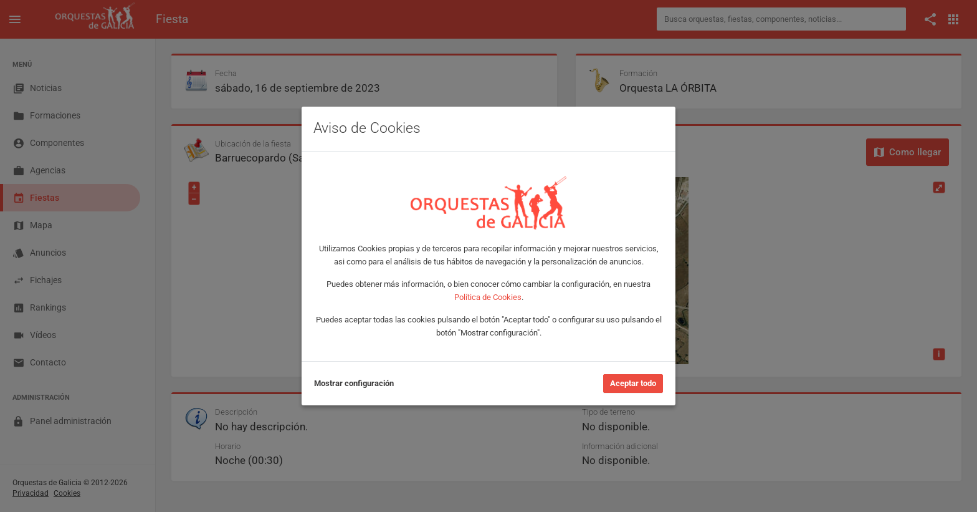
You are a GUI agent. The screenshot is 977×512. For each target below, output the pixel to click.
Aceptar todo (633, 383)
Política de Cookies (488, 297)
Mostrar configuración (354, 383)
